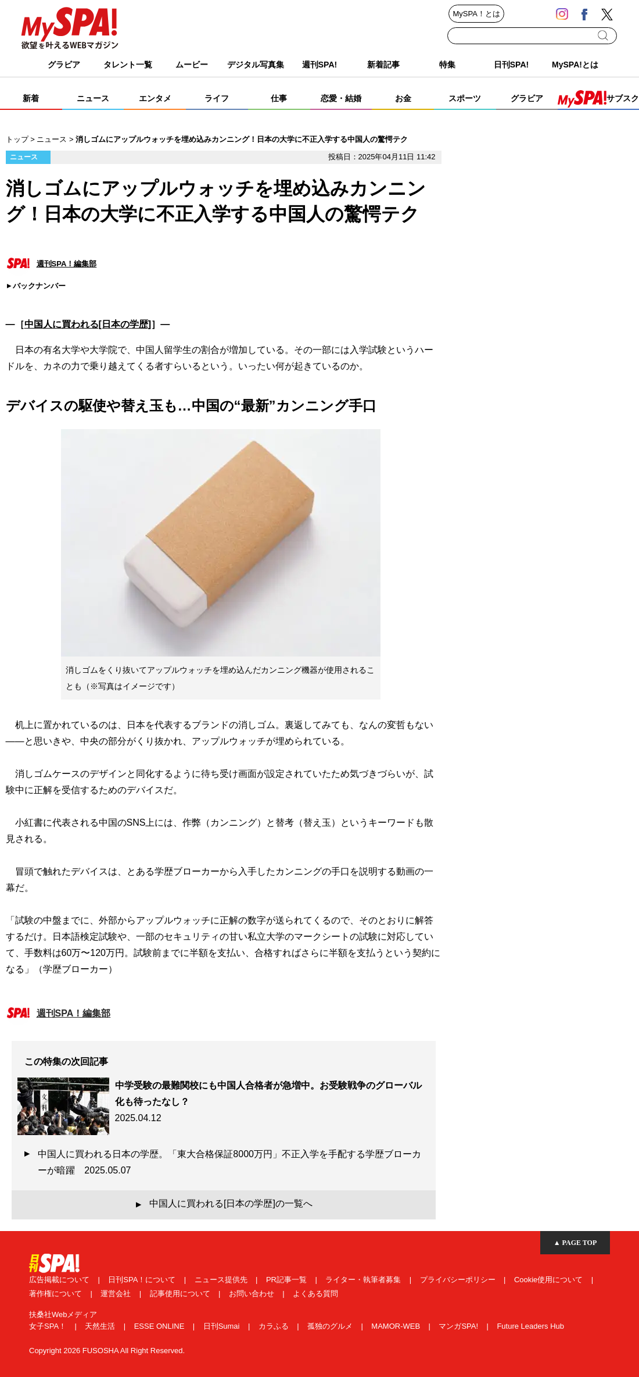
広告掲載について (60, 1279)
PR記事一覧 (287, 1279)
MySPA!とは (575, 64)
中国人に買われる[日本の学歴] (88, 324)
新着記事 (383, 64)
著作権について (56, 1293)
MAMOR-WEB (396, 1326)
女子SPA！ (49, 1326)
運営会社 (116, 1293)
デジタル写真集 (255, 64)
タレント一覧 (127, 64)
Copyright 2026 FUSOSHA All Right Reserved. (107, 1350)
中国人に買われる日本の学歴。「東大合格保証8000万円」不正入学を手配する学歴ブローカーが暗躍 (229, 1162)
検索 (604, 35)
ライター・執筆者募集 (364, 1279)
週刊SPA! (319, 64)
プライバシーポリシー (459, 1279)
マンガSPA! (459, 1326)
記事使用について (181, 1293)
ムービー (191, 64)
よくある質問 (315, 1293)
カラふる (275, 1326)
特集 (447, 64)
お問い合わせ (253, 1293)
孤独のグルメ (331, 1326)
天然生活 (101, 1326)
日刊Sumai (222, 1326)
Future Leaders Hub (530, 1326)
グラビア (64, 64)
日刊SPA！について (143, 1279)
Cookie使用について (549, 1279)
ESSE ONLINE (160, 1326)
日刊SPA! (511, 64)
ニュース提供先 (222, 1279)
